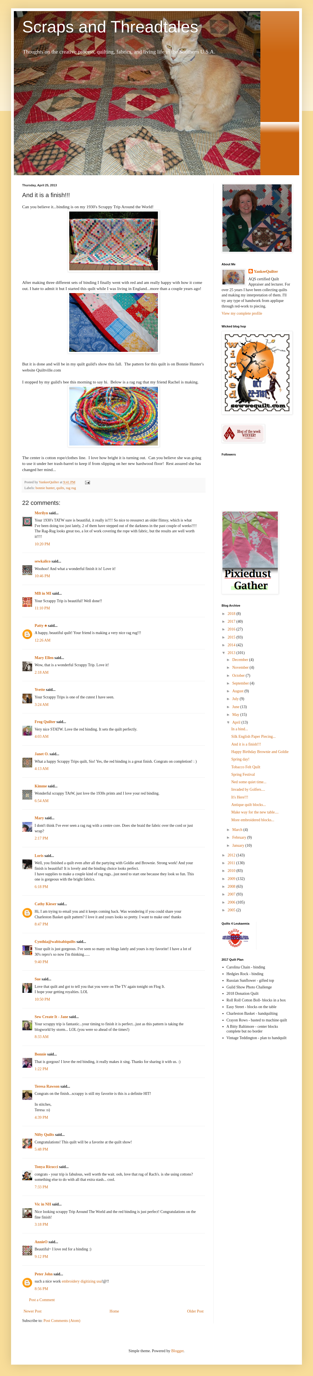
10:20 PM (42, 544)
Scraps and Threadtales (110, 26)
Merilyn (41, 513)
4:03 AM (41, 736)
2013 (232, 653)
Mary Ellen (44, 658)
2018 (232, 614)
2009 (232, 879)
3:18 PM (41, 1224)
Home (114, 1311)
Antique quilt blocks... (248, 805)
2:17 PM (41, 838)
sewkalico (43, 561)
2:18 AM (41, 672)
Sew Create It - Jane (51, 1017)
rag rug (71, 488)
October (239, 675)
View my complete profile (242, 313)
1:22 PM (41, 1069)
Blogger (177, 1351)
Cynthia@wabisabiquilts (55, 942)
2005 (232, 910)
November (241, 667)
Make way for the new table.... (255, 812)
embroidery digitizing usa (82, 1281)
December (240, 660)
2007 (232, 894)
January (238, 845)
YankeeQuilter (266, 271)
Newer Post (33, 1311)
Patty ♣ (41, 626)
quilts (60, 488)
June (236, 707)
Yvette (40, 690)
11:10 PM (42, 608)
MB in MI (43, 593)
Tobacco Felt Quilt (245, 767)
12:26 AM (42, 640)
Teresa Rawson (47, 1086)
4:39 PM (41, 1117)
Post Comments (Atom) (61, 1321)
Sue (38, 979)
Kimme (41, 786)
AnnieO (41, 1242)
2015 (232, 637)
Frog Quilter (45, 722)
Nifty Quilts (44, 1135)
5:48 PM (41, 1149)
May (236, 715)
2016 (232, 629)
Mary (39, 818)
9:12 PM (41, 1257)
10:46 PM (42, 576)
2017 (232, 621)
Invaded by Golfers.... (248, 789)
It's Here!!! (239, 797)
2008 (232, 886)
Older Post (195, 1311)
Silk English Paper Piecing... (253, 736)
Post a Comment (42, 1300)
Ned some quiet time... (248, 782)
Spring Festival (243, 774)
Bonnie (40, 1054)
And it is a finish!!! (246, 744)
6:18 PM (41, 887)
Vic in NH (43, 1204)
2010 (232, 871)
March (237, 830)
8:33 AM (41, 1037)
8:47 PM (41, 924)
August (238, 691)
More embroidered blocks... (252, 820)
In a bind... (239, 729)
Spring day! (240, 759)
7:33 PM (41, 1187)
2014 (232, 645)
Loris (39, 856)
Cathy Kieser (46, 904)
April (236, 722)
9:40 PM (41, 962)
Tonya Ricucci (46, 1167)
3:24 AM (41, 705)
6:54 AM (41, 801)
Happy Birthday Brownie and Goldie (260, 752)
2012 (232, 855)
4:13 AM (41, 769)
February (239, 837)
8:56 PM (41, 1289)
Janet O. (42, 754)
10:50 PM (42, 999)
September (241, 683)
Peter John (44, 1274)
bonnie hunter (45, 488)
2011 (232, 863)
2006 (232, 902)
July (236, 699)
